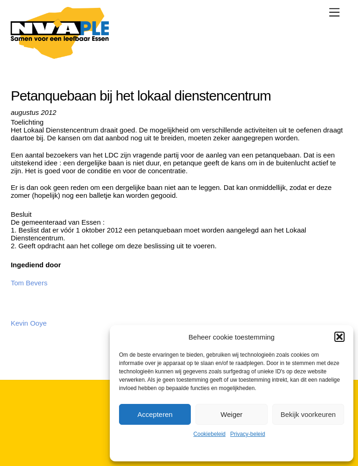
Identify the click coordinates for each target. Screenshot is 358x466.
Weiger (231, 414)
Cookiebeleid (210, 434)
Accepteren (155, 414)
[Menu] (334, 12)
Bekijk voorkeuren (308, 414)
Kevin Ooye (29, 323)
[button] (339, 336)
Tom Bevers (29, 283)
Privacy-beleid (247, 434)
